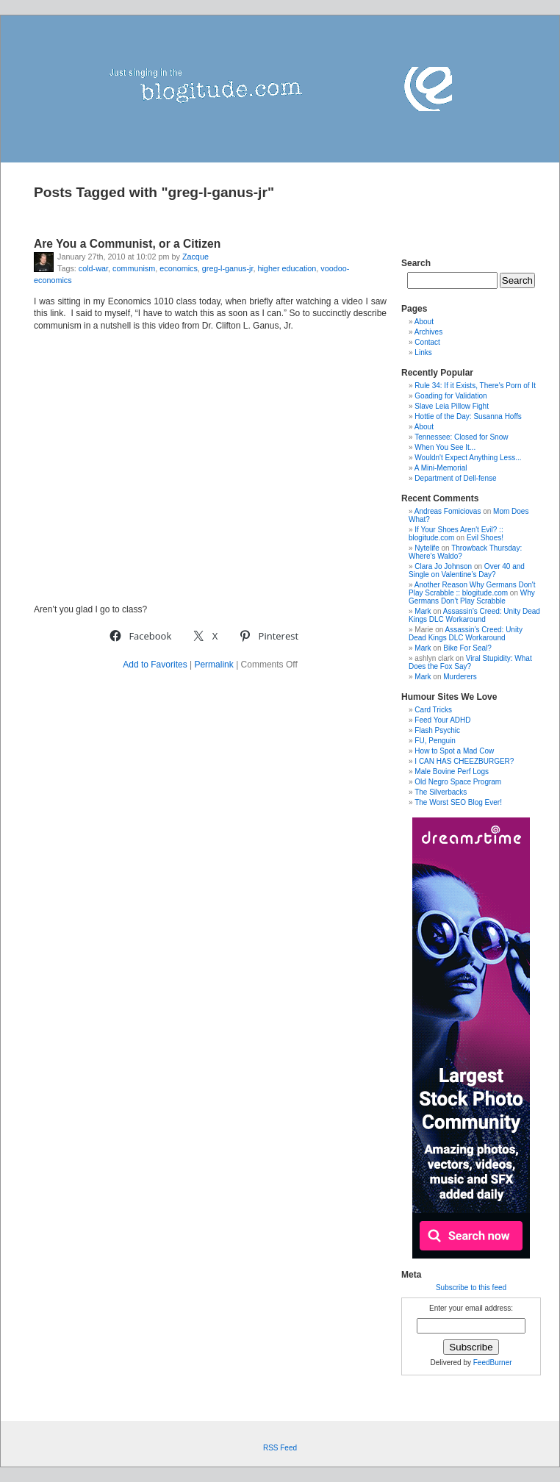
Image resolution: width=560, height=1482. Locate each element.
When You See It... (444, 447)
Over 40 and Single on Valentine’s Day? (467, 570)
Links (422, 352)
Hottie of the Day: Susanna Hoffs (467, 416)
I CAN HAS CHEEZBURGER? (464, 761)
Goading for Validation (450, 396)
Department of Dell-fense (455, 478)
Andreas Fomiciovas (447, 511)
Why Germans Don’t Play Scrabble (472, 597)
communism (133, 268)
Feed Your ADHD (442, 720)
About (424, 322)
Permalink (213, 664)
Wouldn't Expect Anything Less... (467, 458)
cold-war (93, 268)
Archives (428, 332)
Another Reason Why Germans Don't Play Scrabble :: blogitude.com (472, 589)
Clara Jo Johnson (443, 566)
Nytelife (426, 548)
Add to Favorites (155, 664)
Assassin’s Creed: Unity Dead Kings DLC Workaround (474, 615)
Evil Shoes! (485, 538)
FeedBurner (492, 1362)
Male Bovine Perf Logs (451, 771)
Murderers (460, 677)
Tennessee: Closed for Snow (461, 437)
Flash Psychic (437, 730)
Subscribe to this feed (471, 1288)
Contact (426, 342)
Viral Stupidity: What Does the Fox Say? (470, 662)
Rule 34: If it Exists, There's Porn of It (475, 386)
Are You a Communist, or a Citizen (127, 243)
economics (178, 268)
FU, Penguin (435, 741)
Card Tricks (433, 710)
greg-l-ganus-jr (228, 268)
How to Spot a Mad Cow (454, 751)
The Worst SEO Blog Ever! (458, 802)
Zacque (195, 256)
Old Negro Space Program (457, 782)
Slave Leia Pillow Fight (451, 406)
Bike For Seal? (467, 648)
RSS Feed (280, 1448)
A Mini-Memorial (440, 468)
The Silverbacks (440, 792)
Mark (422, 611)
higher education (286, 268)
